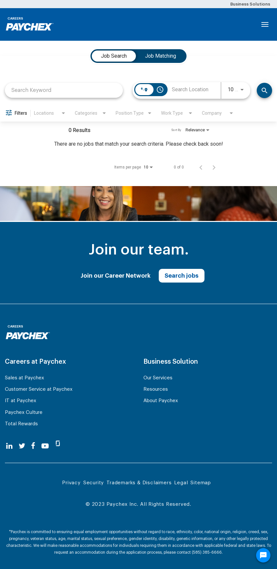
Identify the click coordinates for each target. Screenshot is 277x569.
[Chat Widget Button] (263, 555)
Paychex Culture (23, 412)
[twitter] (21, 446)
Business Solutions (250, 4)
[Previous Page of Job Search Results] (200, 167)
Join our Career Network (116, 276)
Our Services (157, 377)
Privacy (71, 482)
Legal (181, 482)
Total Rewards (21, 423)
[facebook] (33, 446)
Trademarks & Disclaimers (138, 482)
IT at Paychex (20, 400)
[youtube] (45, 446)
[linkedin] (9, 446)
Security (93, 482)
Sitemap (200, 482)
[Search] (264, 90)
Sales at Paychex (24, 377)
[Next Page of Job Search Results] (213, 167)
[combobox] (63, 90)
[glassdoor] (57, 446)
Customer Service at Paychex (39, 389)
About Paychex (160, 400)
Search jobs (182, 276)
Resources (155, 389)
